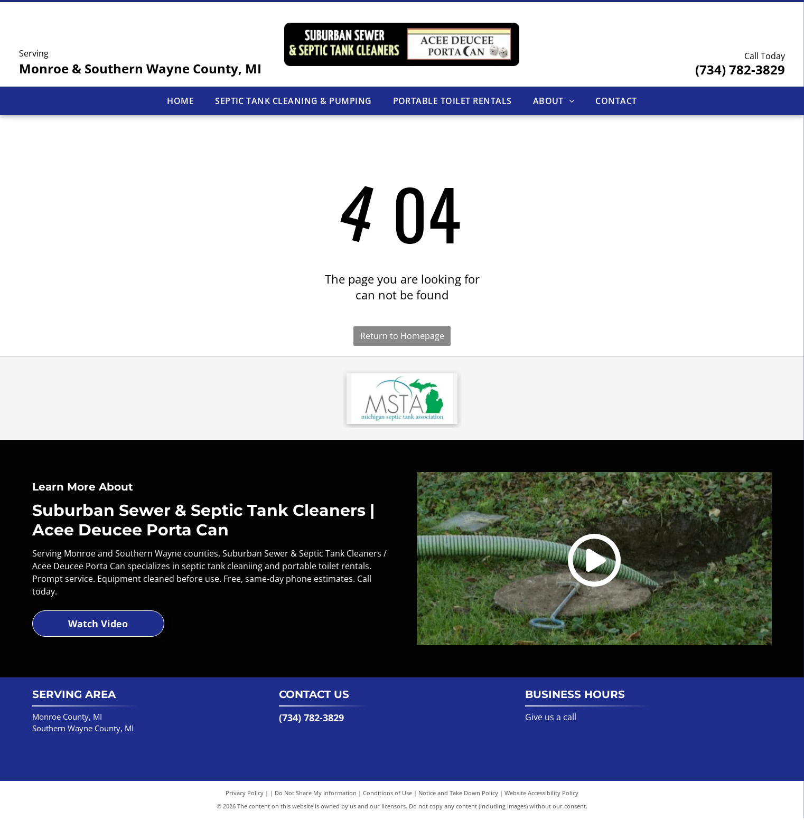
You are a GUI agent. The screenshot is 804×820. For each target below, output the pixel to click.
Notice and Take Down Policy (458, 795)
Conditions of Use (387, 795)
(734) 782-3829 (740, 69)
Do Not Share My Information (316, 795)
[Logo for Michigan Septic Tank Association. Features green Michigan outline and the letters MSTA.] (402, 399)
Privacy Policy (245, 795)
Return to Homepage (402, 336)
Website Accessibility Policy (541, 795)
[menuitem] (180, 101)
